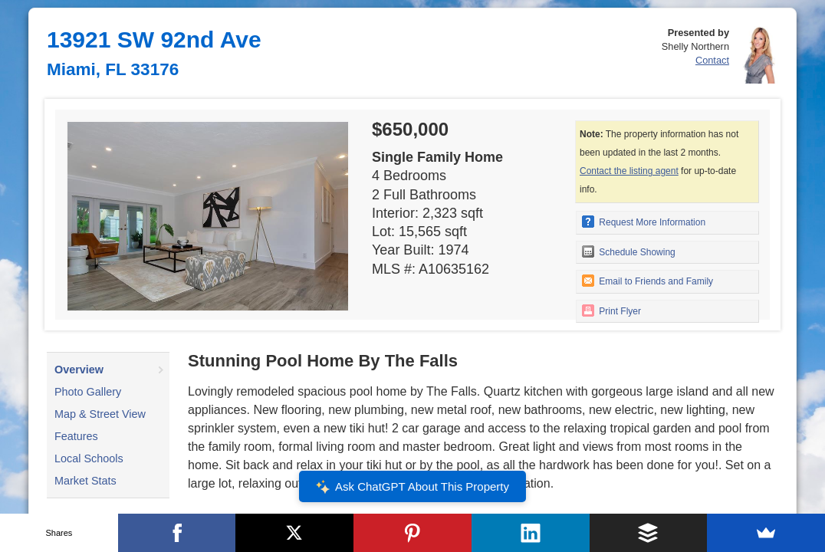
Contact (712, 60)
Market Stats (85, 481)
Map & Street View (100, 414)
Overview (79, 369)
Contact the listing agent (629, 171)
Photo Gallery (87, 392)
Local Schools (88, 458)
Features (76, 436)
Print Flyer (611, 310)
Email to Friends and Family (647, 280)
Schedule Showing (628, 251)
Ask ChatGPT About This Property (412, 487)
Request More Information (643, 221)
